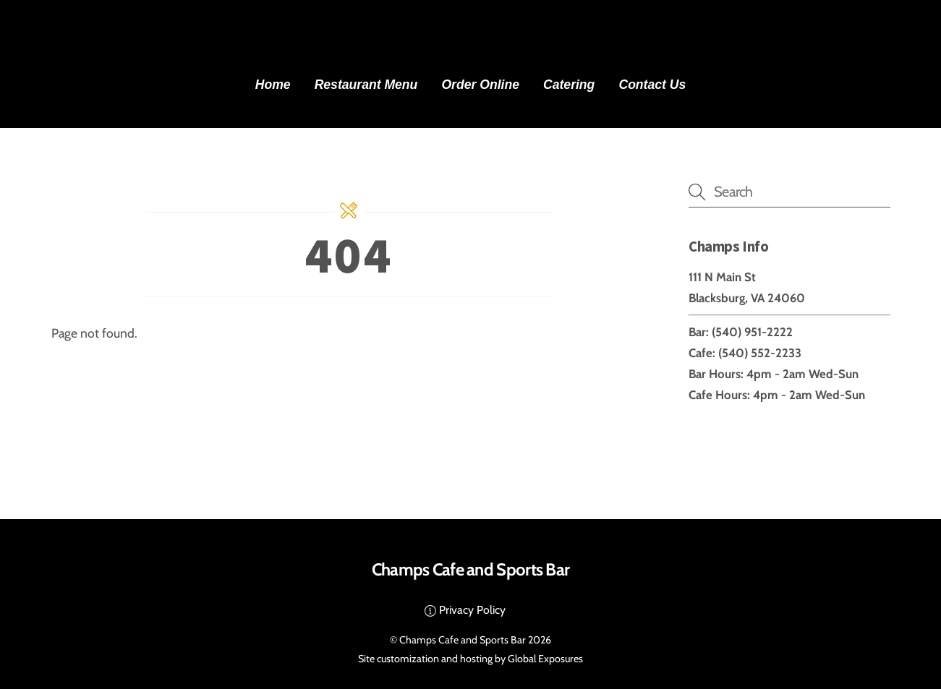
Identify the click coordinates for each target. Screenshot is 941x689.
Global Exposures (545, 658)
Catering (569, 84)
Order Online (480, 84)
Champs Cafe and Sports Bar (462, 639)
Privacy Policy (465, 610)
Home (273, 84)
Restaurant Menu (366, 84)
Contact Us (652, 84)
